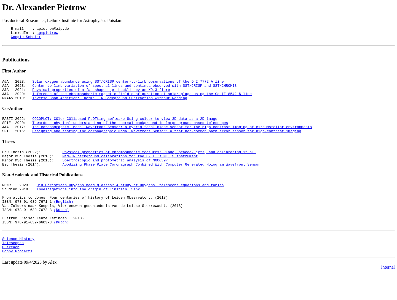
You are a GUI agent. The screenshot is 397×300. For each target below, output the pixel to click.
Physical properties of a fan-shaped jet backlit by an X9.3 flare (101, 96)
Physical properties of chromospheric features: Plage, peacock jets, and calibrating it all (159, 164)
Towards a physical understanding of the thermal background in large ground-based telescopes (130, 132)
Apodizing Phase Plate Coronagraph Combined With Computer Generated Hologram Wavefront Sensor (161, 179)
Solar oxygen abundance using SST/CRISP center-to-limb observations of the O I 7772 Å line (128, 86)
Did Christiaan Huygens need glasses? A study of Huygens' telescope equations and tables (130, 200)
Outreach (10, 274)
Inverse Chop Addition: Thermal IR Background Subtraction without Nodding (109, 106)
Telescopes (13, 269)
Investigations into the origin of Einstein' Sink (88, 205)
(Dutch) (61, 230)
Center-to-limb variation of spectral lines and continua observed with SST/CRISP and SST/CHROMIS (134, 91)
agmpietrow (47, 34)
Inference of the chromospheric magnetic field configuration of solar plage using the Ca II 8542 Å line (142, 101)
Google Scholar (26, 39)
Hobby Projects (17, 279)
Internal (388, 295)
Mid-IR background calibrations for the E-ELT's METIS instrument (130, 169)
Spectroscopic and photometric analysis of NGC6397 (115, 174)
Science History (18, 264)
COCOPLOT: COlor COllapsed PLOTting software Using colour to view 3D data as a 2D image (124, 127)
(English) (63, 220)
